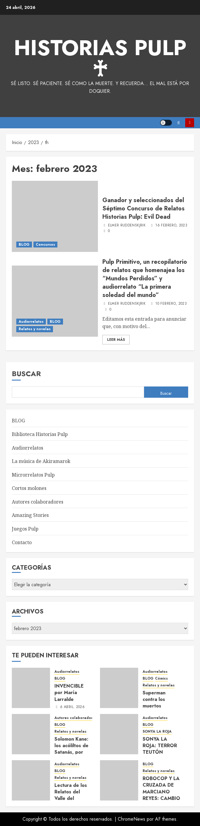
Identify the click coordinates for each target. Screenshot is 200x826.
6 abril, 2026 (72, 707)
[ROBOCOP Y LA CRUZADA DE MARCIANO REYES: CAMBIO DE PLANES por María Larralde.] (119, 780)
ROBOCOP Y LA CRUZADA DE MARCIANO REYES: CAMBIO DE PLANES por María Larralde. (161, 795)
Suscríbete (189, 122)
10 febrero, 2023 (171, 303)
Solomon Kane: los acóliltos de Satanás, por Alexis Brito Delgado (71, 752)
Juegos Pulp (25, 528)
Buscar (26, 373)
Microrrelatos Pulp (33, 475)
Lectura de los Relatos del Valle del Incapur (70, 795)
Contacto (22, 542)
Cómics (161, 678)
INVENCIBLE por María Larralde (69, 693)
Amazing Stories (30, 515)
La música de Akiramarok (41, 461)
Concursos (45, 244)
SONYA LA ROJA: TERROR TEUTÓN (160, 746)
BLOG (24, 244)
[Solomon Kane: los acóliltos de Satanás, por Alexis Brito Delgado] (31, 734)
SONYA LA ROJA (157, 731)
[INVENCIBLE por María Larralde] (31, 688)
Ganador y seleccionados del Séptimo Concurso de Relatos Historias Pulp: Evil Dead (143, 208)
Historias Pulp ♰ (100, 58)
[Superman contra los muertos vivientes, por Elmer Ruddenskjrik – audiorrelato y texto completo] (119, 688)
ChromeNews (131, 819)
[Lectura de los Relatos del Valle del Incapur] (31, 780)
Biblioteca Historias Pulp (40, 434)
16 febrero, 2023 (171, 225)
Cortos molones (29, 488)
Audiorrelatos (31, 321)
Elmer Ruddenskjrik (127, 225)
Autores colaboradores (37, 502)
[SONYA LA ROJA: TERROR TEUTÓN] (119, 734)
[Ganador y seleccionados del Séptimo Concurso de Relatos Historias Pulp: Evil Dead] (55, 216)
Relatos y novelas (35, 329)
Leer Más (116, 339)
